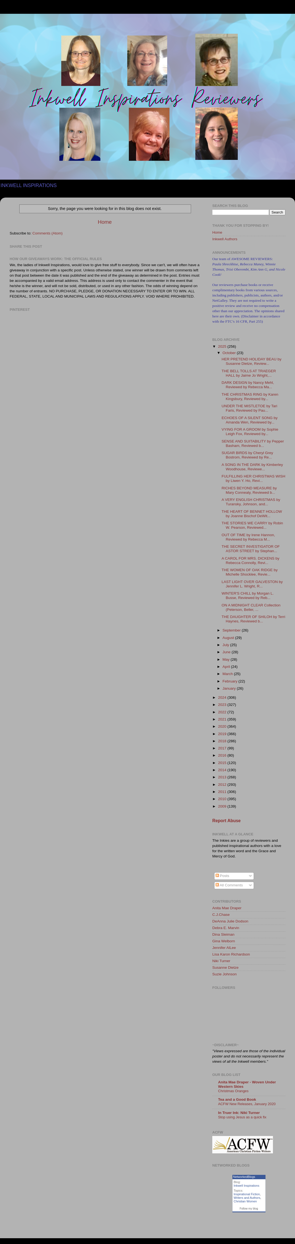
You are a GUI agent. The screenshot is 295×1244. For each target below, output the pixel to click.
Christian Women (245, 1201)
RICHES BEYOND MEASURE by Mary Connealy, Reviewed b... (249, 490)
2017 (222, 748)
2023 (222, 705)
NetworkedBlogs (244, 1176)
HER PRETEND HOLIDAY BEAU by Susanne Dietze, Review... (251, 361)
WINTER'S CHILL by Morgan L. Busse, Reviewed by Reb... (248, 595)
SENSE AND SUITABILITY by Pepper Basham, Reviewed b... (253, 443)
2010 (222, 799)
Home (105, 222)
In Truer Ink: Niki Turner (239, 1113)
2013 (222, 777)
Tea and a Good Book (237, 1099)
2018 (222, 741)
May (226, 659)
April (226, 667)
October (229, 353)
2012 (222, 784)
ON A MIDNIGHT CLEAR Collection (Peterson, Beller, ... (251, 607)
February (230, 681)
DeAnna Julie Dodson (230, 921)
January (229, 688)
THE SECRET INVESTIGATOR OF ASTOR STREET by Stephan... (251, 548)
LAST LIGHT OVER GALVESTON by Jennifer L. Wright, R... (252, 584)
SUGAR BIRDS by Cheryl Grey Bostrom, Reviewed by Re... (247, 455)
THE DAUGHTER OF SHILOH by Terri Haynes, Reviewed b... (253, 619)
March (228, 674)
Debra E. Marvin (225, 928)
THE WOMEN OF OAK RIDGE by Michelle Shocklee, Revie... (250, 572)
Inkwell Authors (224, 239)
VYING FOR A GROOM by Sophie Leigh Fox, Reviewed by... (250, 431)
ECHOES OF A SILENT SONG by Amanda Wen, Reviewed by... (250, 420)
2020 (222, 726)
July (226, 645)
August (228, 638)
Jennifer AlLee (224, 948)
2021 (222, 719)
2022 (222, 712)
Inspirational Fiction (247, 1194)
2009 (222, 806)
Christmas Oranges (233, 1091)
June (227, 652)
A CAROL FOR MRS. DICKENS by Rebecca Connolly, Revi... (251, 560)
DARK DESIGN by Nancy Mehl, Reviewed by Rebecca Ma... (248, 385)
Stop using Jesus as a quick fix (242, 1117)
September (232, 630)
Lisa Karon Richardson (231, 954)
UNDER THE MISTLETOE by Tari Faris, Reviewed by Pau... (249, 408)
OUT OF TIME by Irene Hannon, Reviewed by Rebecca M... (248, 537)
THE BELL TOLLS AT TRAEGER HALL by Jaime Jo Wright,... (249, 373)
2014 (222, 770)
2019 (222, 734)
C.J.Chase (221, 915)
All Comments (229, 885)
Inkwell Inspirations (246, 1185)
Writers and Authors (247, 1197)
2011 (222, 792)
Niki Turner (221, 961)
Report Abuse (226, 820)
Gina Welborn (223, 941)
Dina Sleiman (223, 934)
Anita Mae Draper (227, 908)
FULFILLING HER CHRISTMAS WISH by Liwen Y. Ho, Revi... (253, 478)
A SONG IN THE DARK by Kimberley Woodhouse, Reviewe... (252, 467)
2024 (222, 697)
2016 (222, 755)
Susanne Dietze (225, 967)
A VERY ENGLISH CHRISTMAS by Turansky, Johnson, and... (251, 502)
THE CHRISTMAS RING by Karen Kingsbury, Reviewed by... (250, 396)
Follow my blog (249, 1208)
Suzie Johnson (224, 974)
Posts (222, 876)
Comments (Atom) (48, 233)
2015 (222, 763)
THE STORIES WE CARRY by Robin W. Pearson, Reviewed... (252, 525)
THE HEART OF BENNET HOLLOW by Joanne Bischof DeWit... (252, 513)
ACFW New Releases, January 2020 (247, 1104)
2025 (222, 346)
